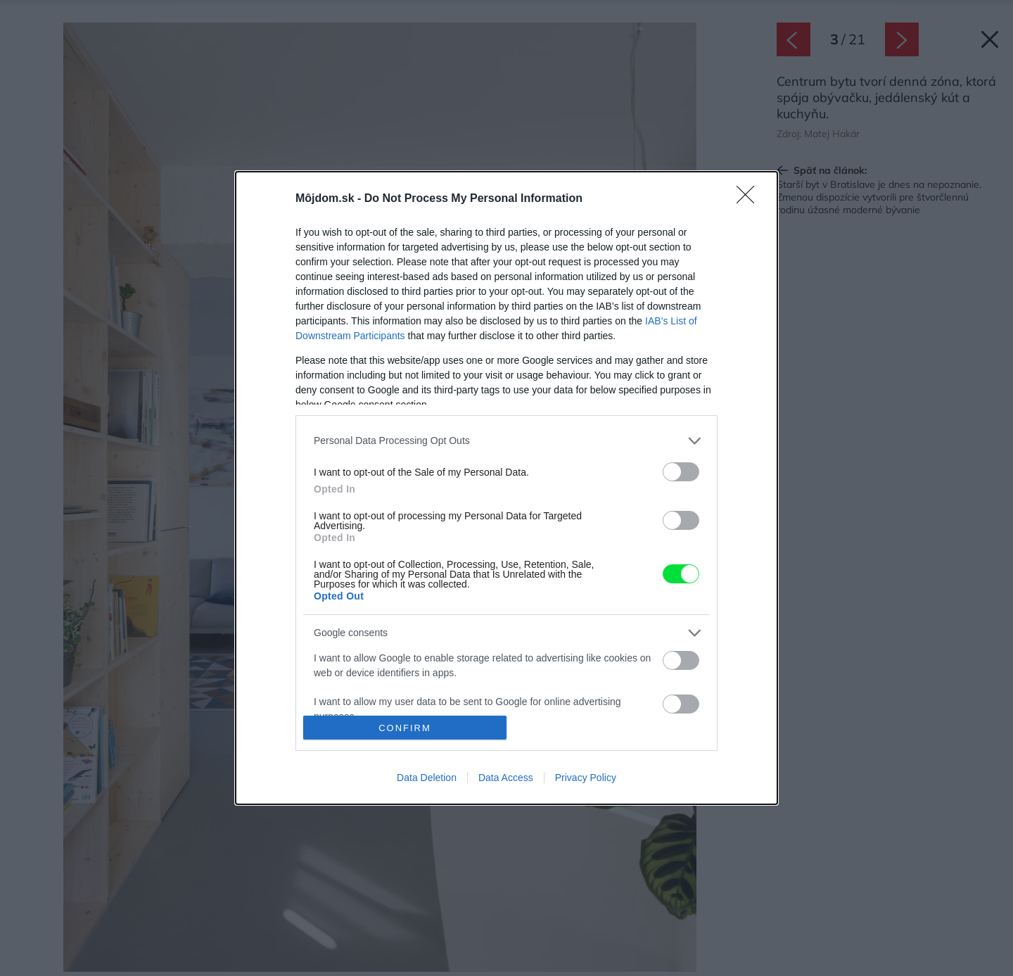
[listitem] (506, 440)
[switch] (681, 471)
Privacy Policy (585, 777)
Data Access (505, 777)
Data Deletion (427, 777)
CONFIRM (404, 728)
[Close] (750, 199)
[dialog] (506, 488)
